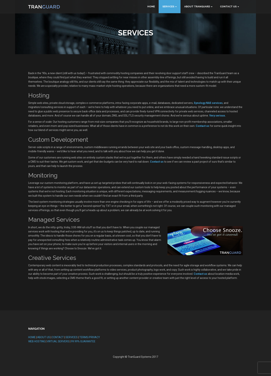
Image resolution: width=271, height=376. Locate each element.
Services (168, 6)
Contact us (202, 125)
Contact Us (228, 6)
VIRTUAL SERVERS (58, 341)
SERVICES (71, 337)
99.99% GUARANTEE (83, 341)
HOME (32, 337)
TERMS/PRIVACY (89, 337)
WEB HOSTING (36, 341)
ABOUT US (43, 337)
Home (151, 6)
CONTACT (58, 337)
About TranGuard (197, 6)
